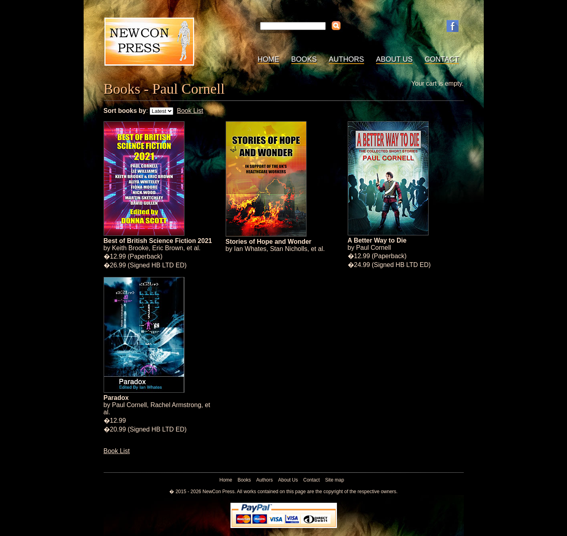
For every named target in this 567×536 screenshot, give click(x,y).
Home (268, 59)
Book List (190, 110)
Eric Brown (167, 248)
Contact (442, 59)
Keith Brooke (130, 248)
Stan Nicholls (288, 248)
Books (304, 59)
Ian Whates (250, 248)
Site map (334, 480)
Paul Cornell (373, 247)
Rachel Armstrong (175, 404)
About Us (394, 59)
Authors (346, 59)
